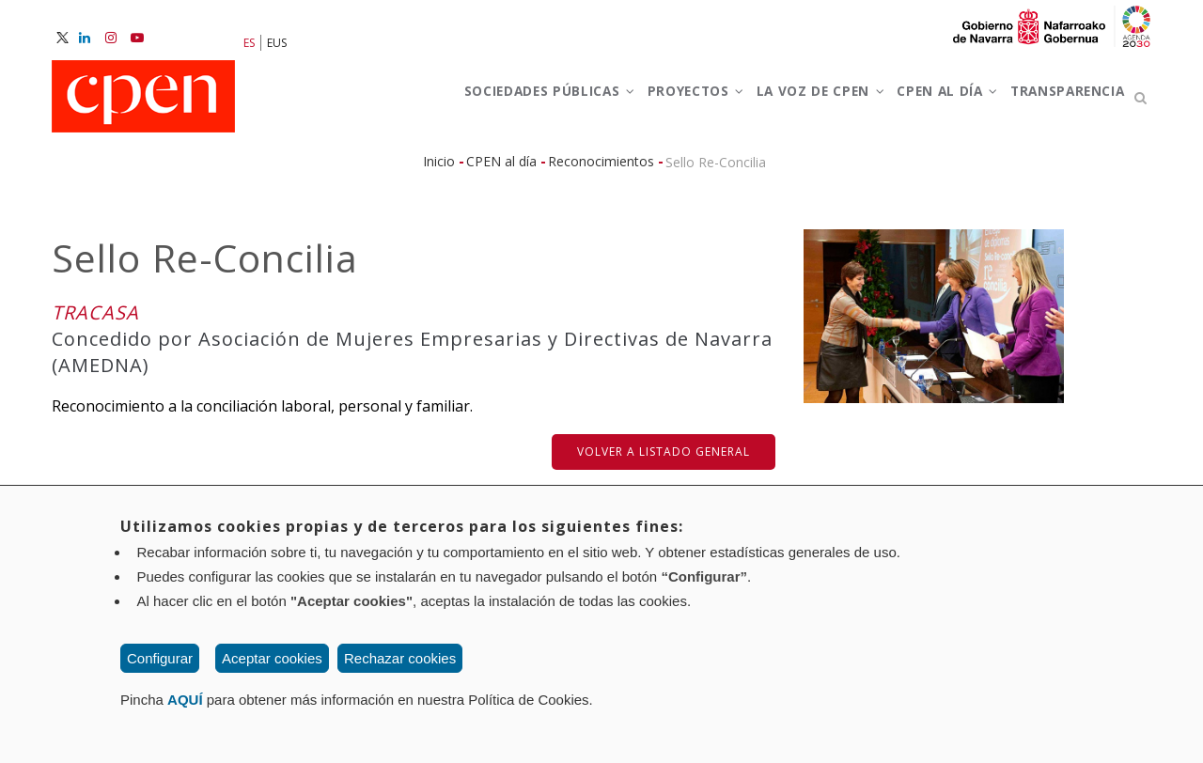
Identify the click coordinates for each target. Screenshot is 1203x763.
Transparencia (1059, 102)
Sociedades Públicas (485, 102)
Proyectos (646, 102)
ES (249, 43)
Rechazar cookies (400, 658)
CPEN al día (925, 102)
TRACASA (95, 321)
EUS (277, 43)
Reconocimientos (601, 170)
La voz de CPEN (784, 102)
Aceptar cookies (272, 658)
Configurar (160, 658)
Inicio (439, 170)
